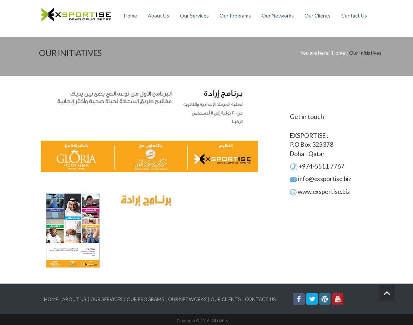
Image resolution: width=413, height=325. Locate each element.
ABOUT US (74, 299)
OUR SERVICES (106, 299)
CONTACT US (260, 299)
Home (130, 15)
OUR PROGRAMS (145, 299)
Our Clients (317, 15)
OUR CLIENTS (226, 299)
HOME (51, 299)
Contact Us (354, 15)
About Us (158, 15)
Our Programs (235, 15)
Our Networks (278, 15)
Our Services (194, 15)
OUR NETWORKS (187, 299)
